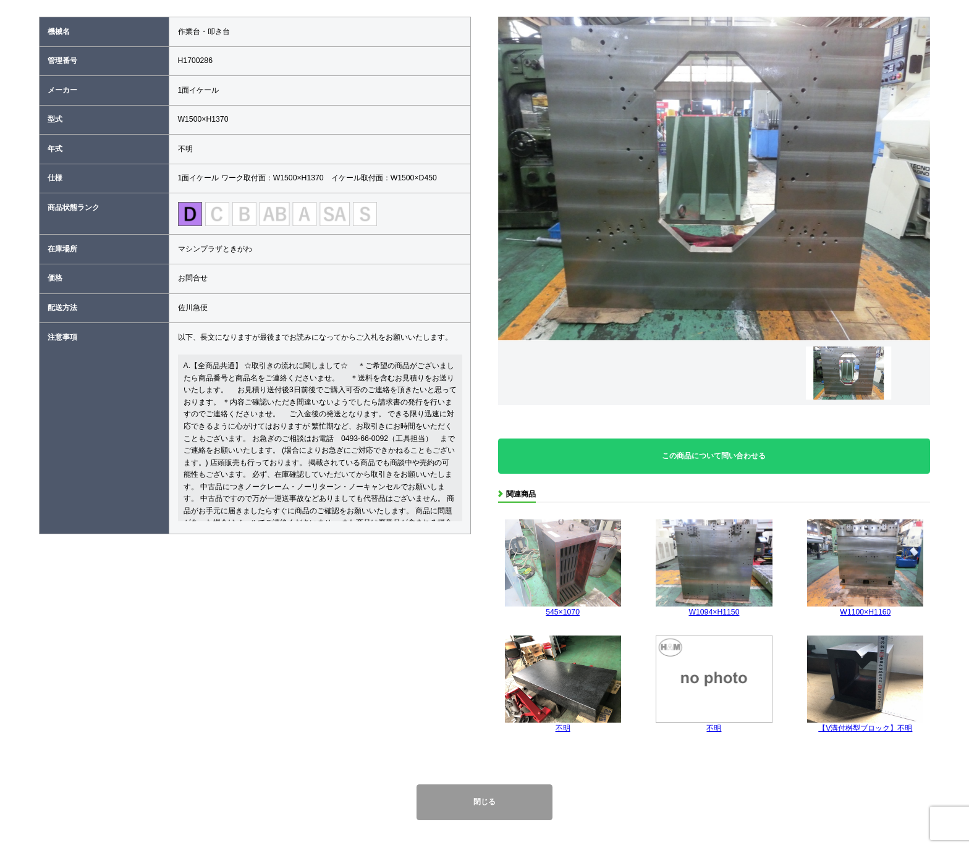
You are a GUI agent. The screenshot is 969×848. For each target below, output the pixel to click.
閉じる (484, 801)
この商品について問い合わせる (714, 455)
